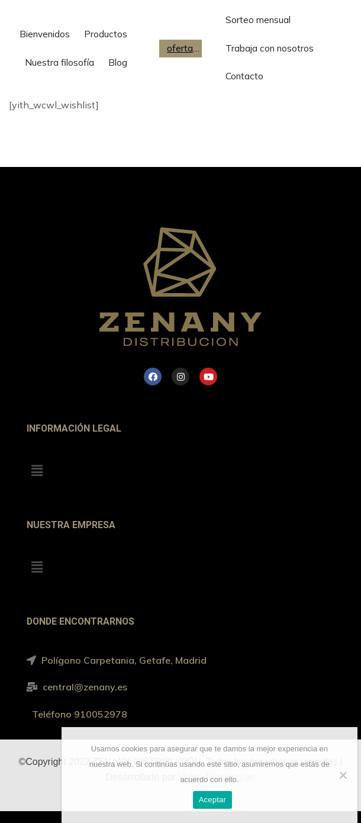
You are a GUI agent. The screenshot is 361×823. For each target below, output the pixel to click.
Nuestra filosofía (59, 62)
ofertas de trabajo (183, 48)
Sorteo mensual (258, 19)
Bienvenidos (45, 34)
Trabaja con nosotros (269, 48)
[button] (37, 471)
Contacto (244, 76)
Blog (117, 62)
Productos (105, 34)
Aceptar (213, 799)
